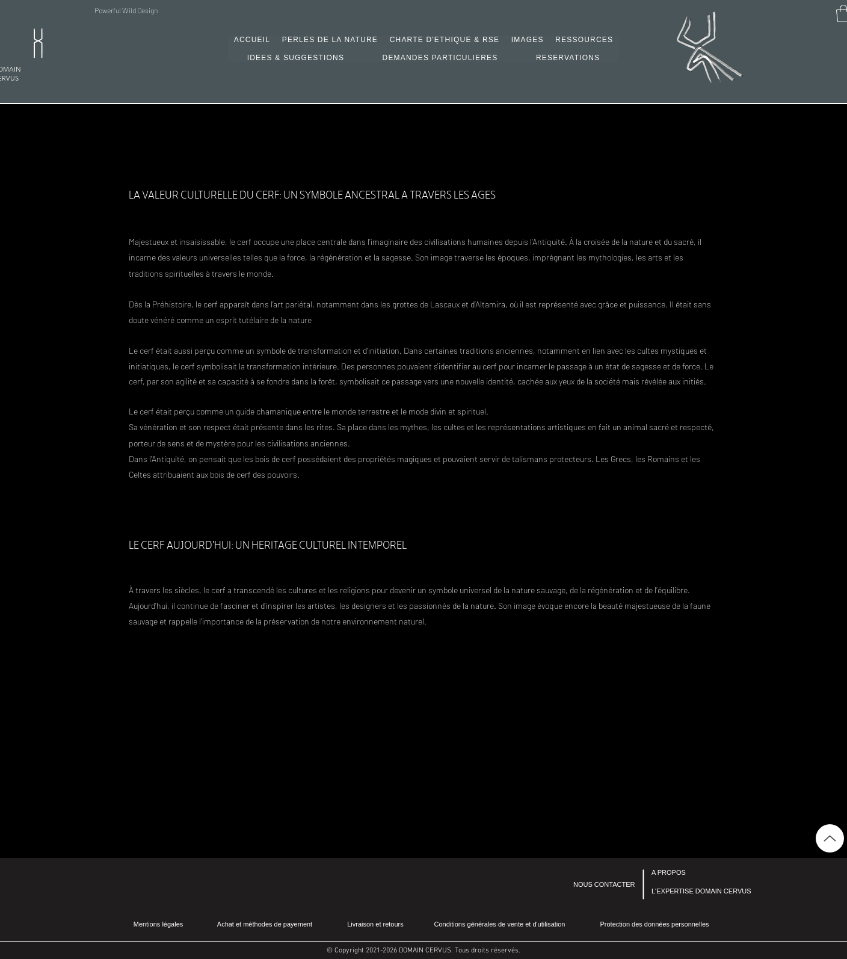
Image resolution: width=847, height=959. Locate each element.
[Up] (830, 838)
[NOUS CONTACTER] (605, 884)
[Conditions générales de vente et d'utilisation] (499, 924)
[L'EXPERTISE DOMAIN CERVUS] (701, 891)
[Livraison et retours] (375, 924)
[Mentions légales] (158, 924)
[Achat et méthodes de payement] (264, 924)
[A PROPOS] (684, 872)
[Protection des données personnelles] (654, 924)
